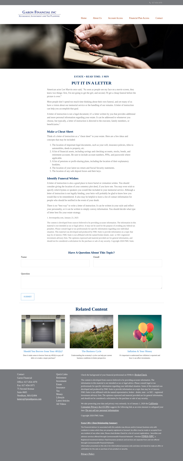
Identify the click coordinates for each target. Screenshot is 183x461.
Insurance (60, 387)
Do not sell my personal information (102, 410)
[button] (97, 14)
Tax (58, 391)
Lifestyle (60, 397)
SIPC (151, 436)
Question (25, 273)
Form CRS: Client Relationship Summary (99, 423)
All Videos (61, 404)
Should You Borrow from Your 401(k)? (43, 351)
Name (24, 257)
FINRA (145, 436)
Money (59, 394)
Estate (59, 384)
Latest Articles (63, 400)
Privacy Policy (88, 454)
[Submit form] (27, 296)
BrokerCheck (141, 375)
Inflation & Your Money (140, 351)
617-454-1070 (155, 3)
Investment (61, 381)
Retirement (61, 377)
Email (96, 257)
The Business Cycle (91, 351)
